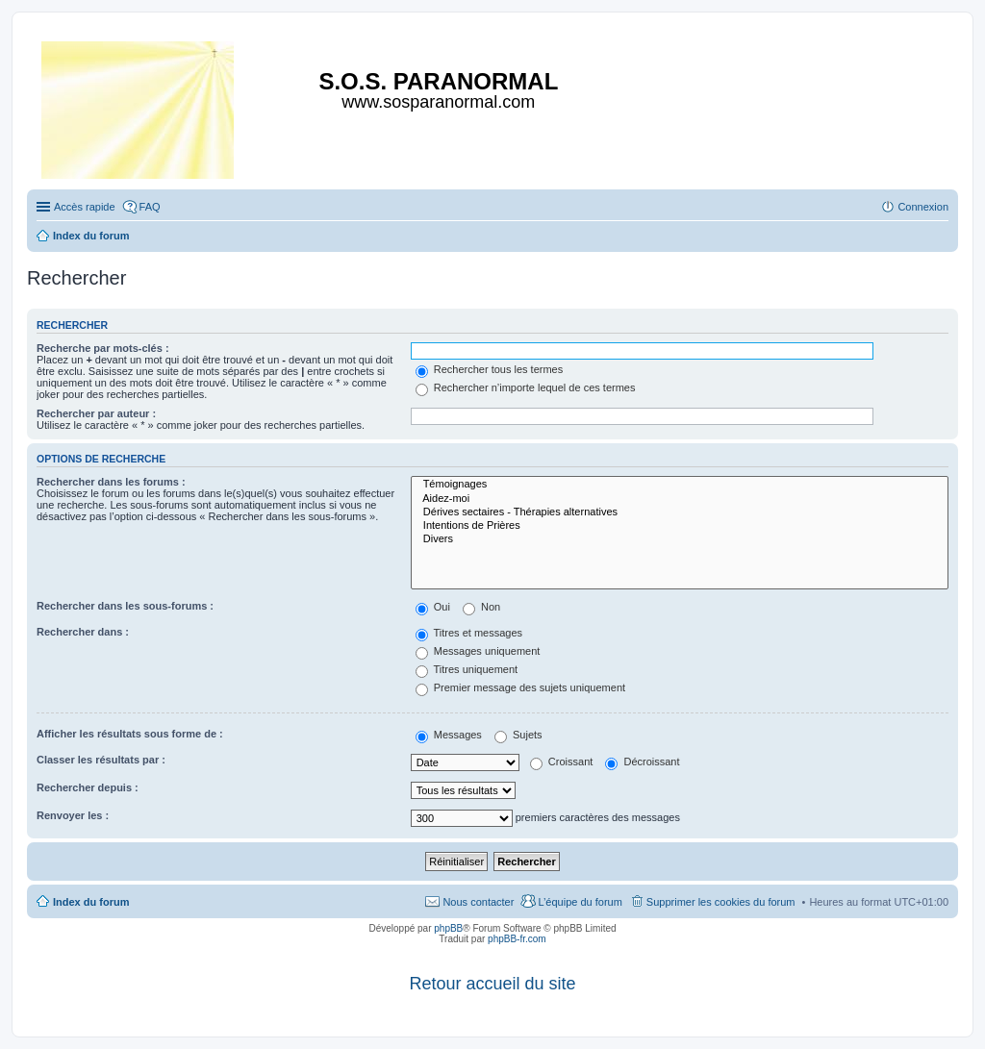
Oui (433, 606)
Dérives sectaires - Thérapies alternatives (680, 512)
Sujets (518, 734)
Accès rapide (84, 206)
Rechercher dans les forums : (111, 481)
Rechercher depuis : (88, 787)
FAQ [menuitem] (150, 206)
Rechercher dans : (83, 631)
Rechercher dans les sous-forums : (125, 606)
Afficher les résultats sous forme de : (130, 733)
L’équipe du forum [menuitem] (579, 902)
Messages (449, 734)
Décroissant (642, 761)
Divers (680, 539)
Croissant (562, 761)
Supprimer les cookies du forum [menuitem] (721, 902)
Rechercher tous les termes (490, 369)
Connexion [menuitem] (922, 206)
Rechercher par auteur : (96, 413)
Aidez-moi (680, 499)
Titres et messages (469, 632)
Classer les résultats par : (101, 759)
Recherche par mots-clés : (103, 348)
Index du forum (91, 902)
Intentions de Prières (680, 526)
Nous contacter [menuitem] (478, 902)
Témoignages (680, 484)
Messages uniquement (478, 651)
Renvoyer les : (73, 815)
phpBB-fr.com (517, 939)
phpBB (448, 928)
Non (481, 606)
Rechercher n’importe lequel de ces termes (526, 387)
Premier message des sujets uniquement (520, 687)
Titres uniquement (467, 669)
